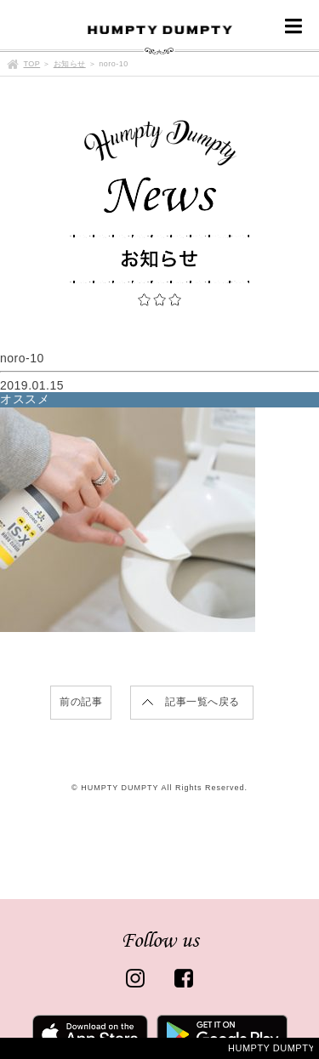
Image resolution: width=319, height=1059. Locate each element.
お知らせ (70, 64)
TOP (32, 64)
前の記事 (81, 702)
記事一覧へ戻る (202, 702)
